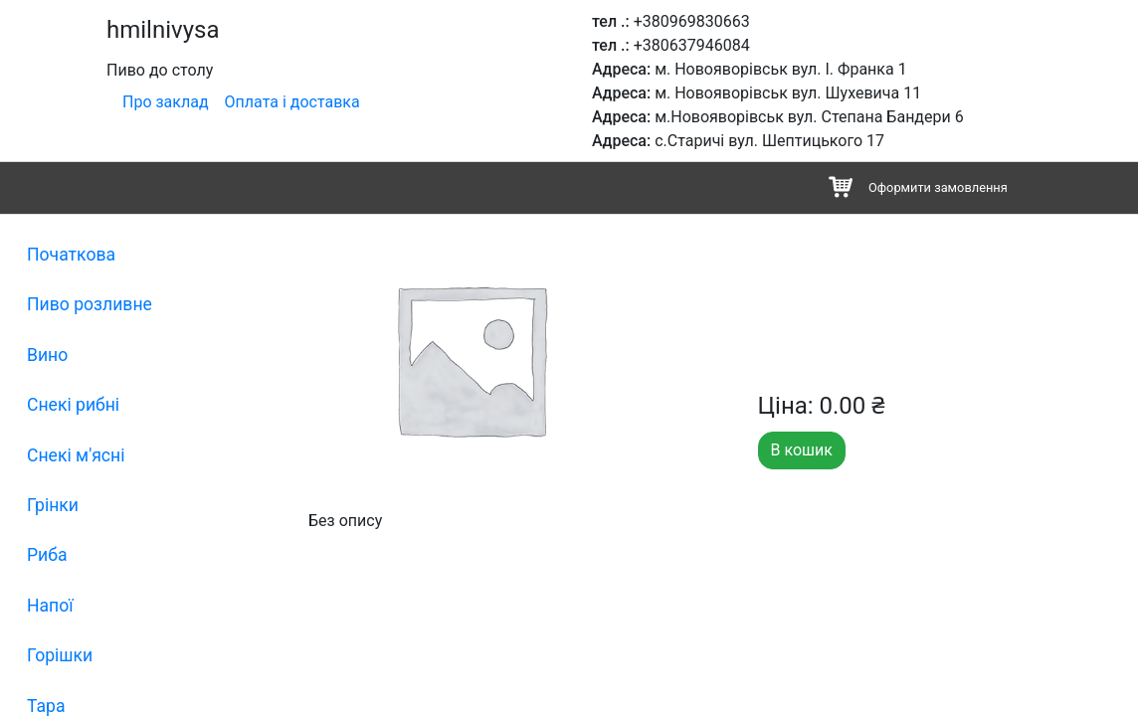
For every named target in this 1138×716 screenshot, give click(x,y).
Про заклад (165, 101)
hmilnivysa (162, 30)
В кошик (802, 450)
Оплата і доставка (292, 101)
